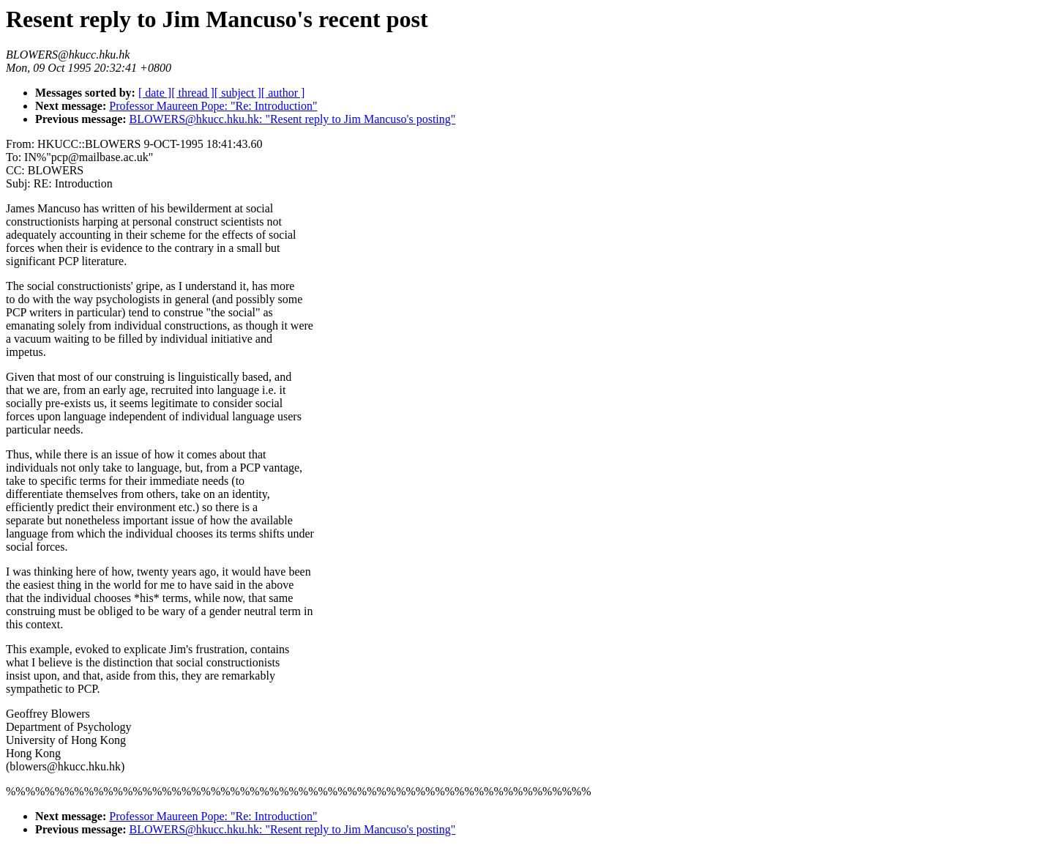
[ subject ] (237, 92)
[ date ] (154, 92)
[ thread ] (192, 92)
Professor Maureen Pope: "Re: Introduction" (213, 106)
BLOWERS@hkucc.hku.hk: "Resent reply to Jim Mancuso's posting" (293, 119)
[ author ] (283, 92)
